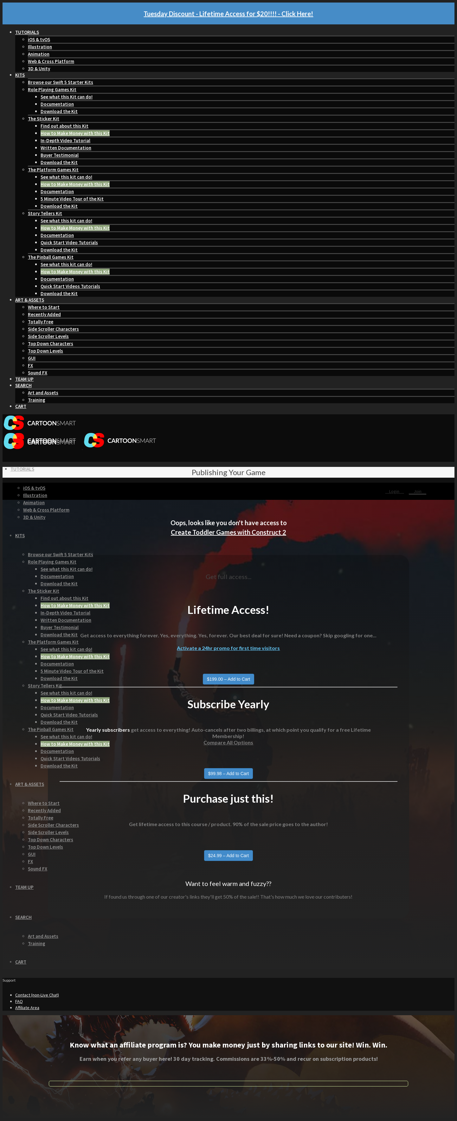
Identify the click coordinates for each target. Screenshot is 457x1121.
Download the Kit (59, 111)
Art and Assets (43, 393)
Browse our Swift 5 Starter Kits (60, 82)
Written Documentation (66, 148)
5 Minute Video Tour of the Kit (72, 199)
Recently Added (44, 314)
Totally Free (40, 322)
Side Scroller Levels (48, 336)
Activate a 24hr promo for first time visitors (228, 648)
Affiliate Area (27, 1007)
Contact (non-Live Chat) (37, 995)
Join (417, 491)
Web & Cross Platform (51, 61)
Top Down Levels (45, 351)
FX (30, 365)
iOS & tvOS (39, 39)
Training (36, 400)
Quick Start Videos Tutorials (70, 286)
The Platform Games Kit (53, 170)
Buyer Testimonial (60, 155)
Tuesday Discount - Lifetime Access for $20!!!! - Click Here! (228, 13)
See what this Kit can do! (67, 97)
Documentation (57, 104)
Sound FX (37, 373)
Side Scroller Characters (53, 329)
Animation (38, 54)
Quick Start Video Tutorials (69, 242)
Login (394, 491)
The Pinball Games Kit (51, 257)
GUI (31, 358)
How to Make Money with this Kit (75, 133)
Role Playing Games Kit (52, 89)
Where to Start (44, 307)
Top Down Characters (50, 344)
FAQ (19, 1001)
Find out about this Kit (64, 126)
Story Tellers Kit (45, 213)
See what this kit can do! (66, 177)
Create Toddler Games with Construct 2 (228, 532)
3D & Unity (39, 69)
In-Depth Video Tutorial (65, 140)
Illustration (40, 47)
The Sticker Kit (43, 119)
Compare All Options (228, 742)
